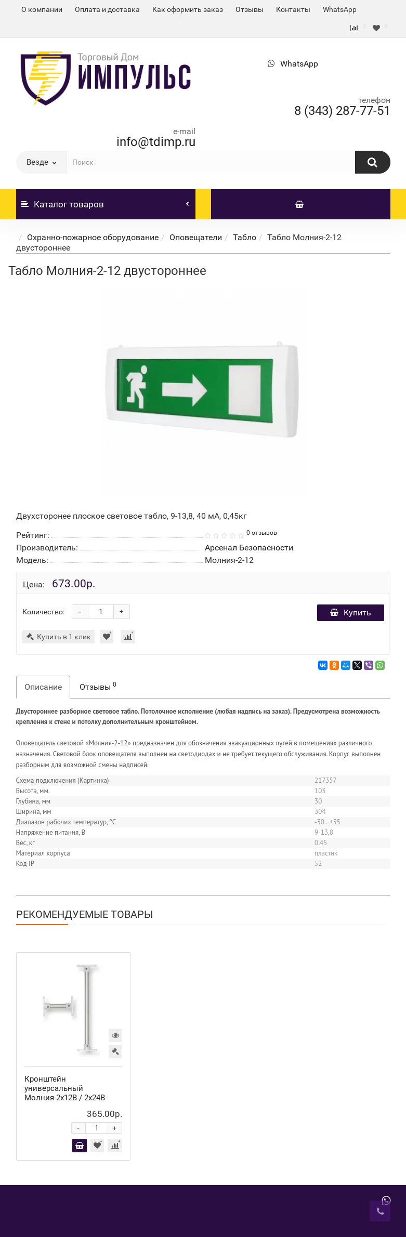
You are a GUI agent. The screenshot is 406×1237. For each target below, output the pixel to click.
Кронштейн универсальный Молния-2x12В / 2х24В (64, 1088)
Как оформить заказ (187, 9)
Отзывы (249, 9)
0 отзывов (261, 532)
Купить (350, 612)
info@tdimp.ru (155, 142)
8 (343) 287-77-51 (342, 110)
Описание (43, 687)
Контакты (293, 9)
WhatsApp (340, 9)
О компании (41, 9)
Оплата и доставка (107, 9)
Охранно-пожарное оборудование (93, 237)
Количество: (43, 612)
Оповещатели (195, 237)
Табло (244, 237)
